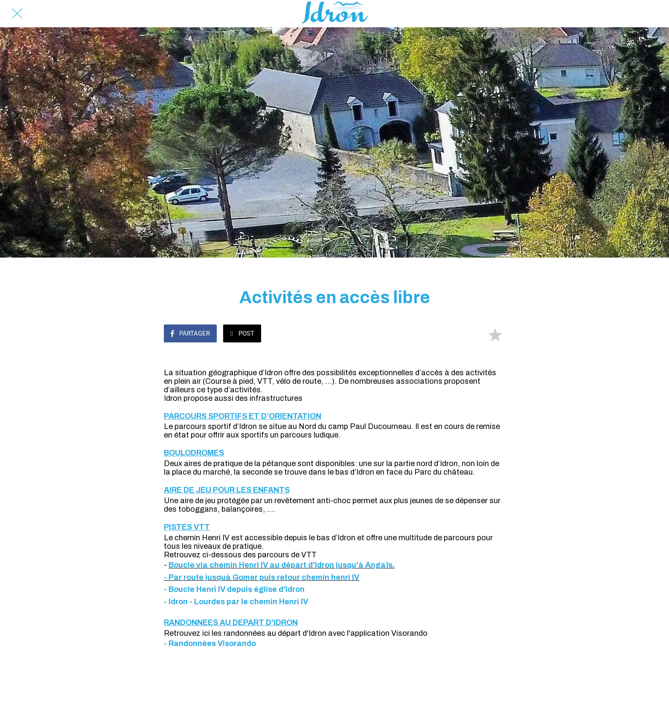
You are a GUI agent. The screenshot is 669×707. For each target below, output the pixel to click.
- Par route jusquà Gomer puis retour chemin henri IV (261, 577)
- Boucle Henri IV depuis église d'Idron (234, 589)
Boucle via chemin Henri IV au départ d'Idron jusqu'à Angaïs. (282, 565)
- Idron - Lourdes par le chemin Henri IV (236, 601)
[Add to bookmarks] (495, 334)
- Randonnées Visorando (210, 643)
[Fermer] (17, 14)
